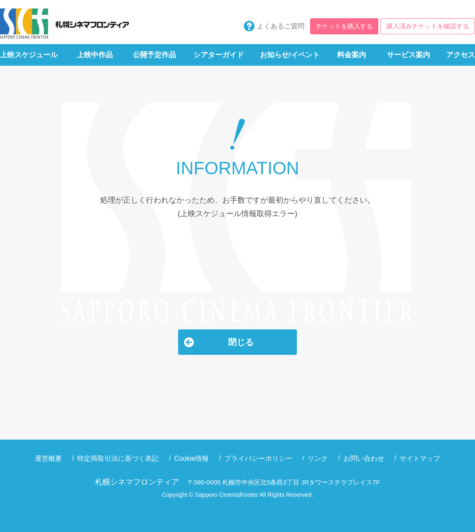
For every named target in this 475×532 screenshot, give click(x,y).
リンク (317, 458)
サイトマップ (420, 458)
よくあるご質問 (281, 26)
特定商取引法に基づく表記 (118, 458)
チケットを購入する (344, 26)
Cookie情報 (191, 458)
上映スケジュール (29, 55)
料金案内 (351, 55)
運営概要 (48, 458)
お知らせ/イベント (290, 55)
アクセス (460, 55)
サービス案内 (408, 55)
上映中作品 (95, 55)
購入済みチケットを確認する (427, 26)
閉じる (241, 342)
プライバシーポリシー (258, 458)
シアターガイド (218, 55)
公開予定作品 (154, 55)
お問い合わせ (364, 458)
